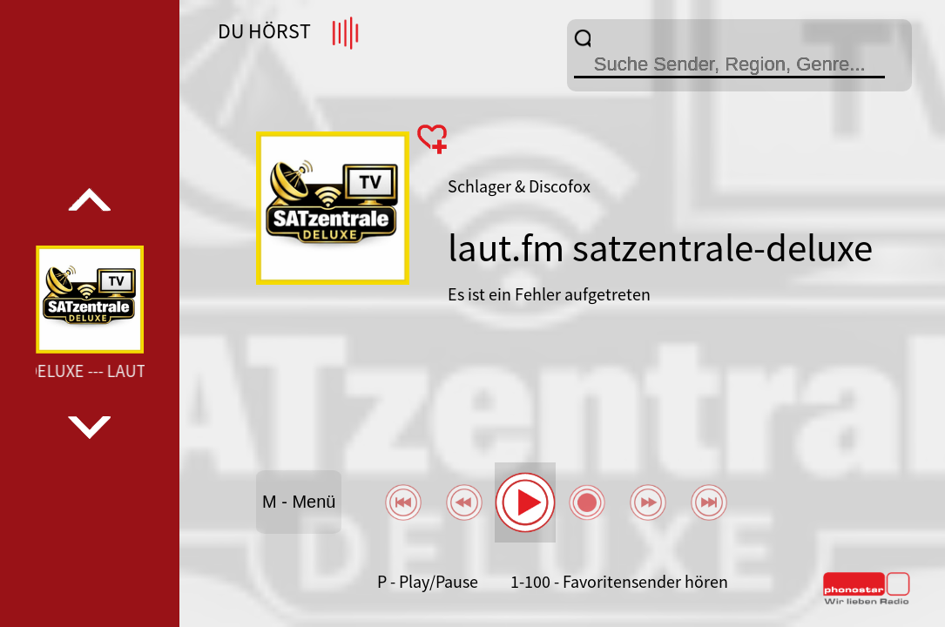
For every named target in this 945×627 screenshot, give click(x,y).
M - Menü (298, 501)
